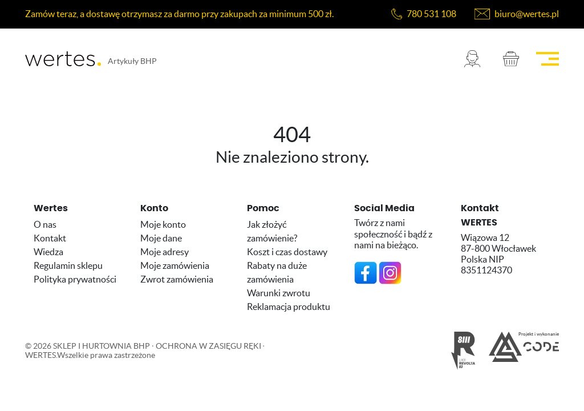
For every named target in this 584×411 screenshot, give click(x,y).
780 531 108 (431, 14)
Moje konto (163, 224)
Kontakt (50, 238)
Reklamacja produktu (288, 306)
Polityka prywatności (75, 279)
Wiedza (48, 252)
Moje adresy (164, 252)
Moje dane (161, 238)
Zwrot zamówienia (176, 279)
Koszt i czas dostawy (287, 252)
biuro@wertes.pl (526, 14)
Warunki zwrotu (278, 293)
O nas (45, 224)
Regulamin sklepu (68, 265)
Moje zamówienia (174, 265)
